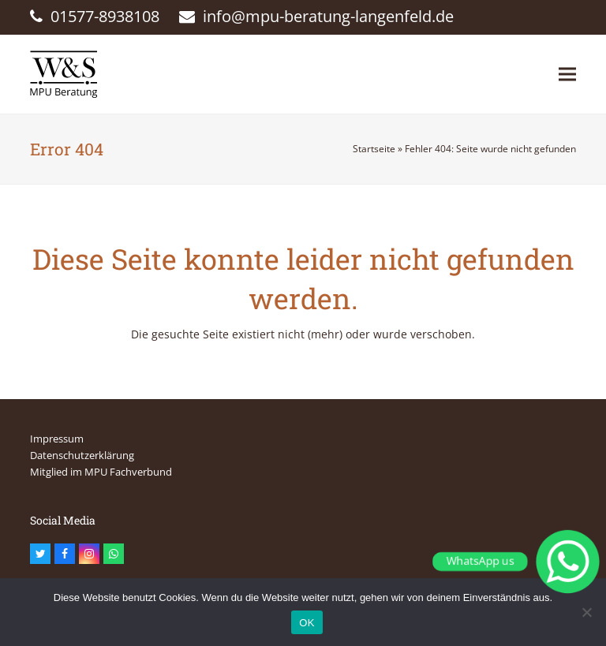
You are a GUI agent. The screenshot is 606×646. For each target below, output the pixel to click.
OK (306, 623)
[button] (567, 73)
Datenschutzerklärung (82, 455)
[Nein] (586, 612)
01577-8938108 (104, 16)
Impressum (57, 438)
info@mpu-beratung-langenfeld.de (328, 16)
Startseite (374, 148)
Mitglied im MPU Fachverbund (101, 472)
